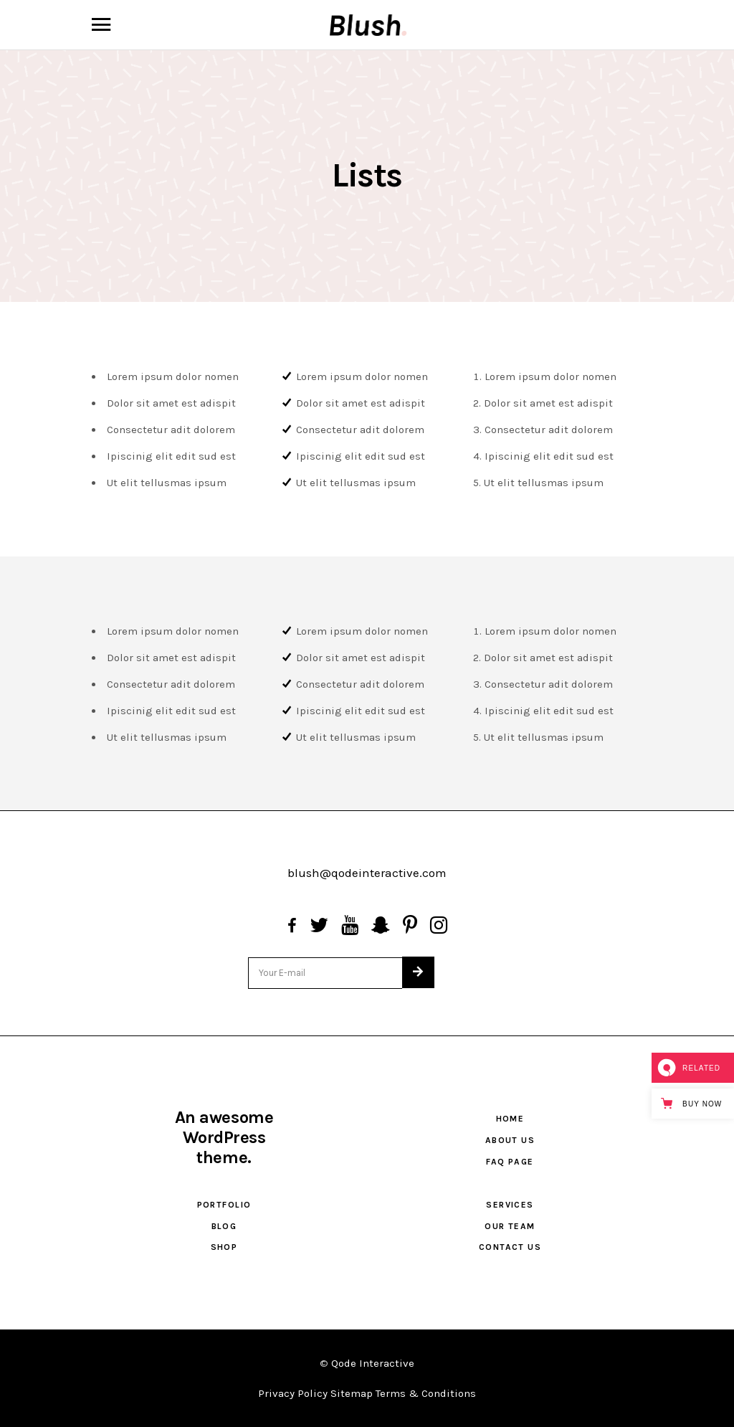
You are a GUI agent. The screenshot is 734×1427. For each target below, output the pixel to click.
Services (510, 1205)
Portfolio (224, 1205)
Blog (224, 1226)
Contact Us (510, 1247)
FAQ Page (510, 1162)
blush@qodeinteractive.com (367, 873)
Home (510, 1119)
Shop (224, 1247)
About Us (510, 1140)
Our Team (510, 1226)
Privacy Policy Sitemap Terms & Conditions (367, 1393)
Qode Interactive (372, 1363)
